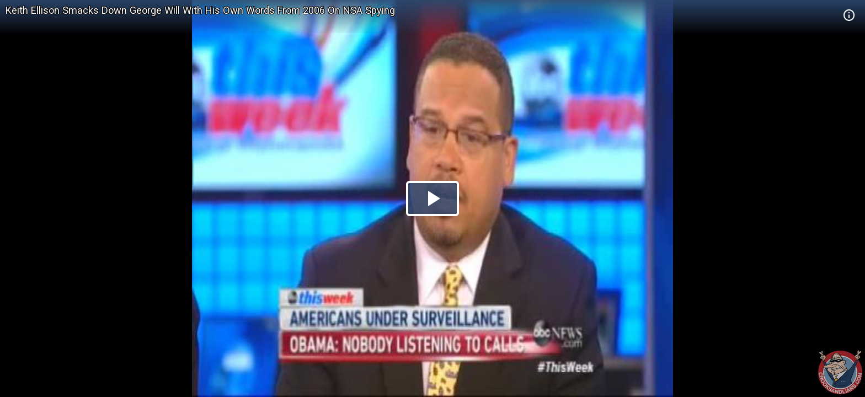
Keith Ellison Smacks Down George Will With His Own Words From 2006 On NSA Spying (200, 10)
